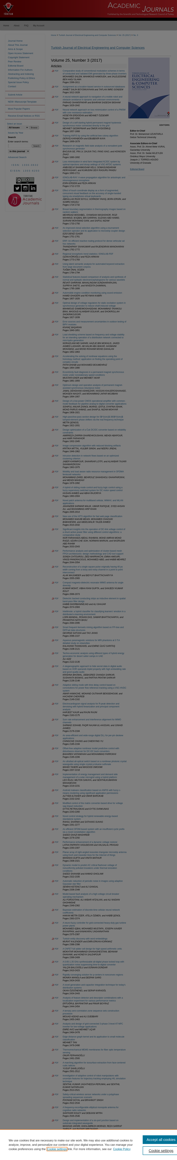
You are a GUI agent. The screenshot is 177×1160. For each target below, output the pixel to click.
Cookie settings (57, 1149)
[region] (88, 1144)
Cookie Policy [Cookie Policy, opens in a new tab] (122, 1149)
